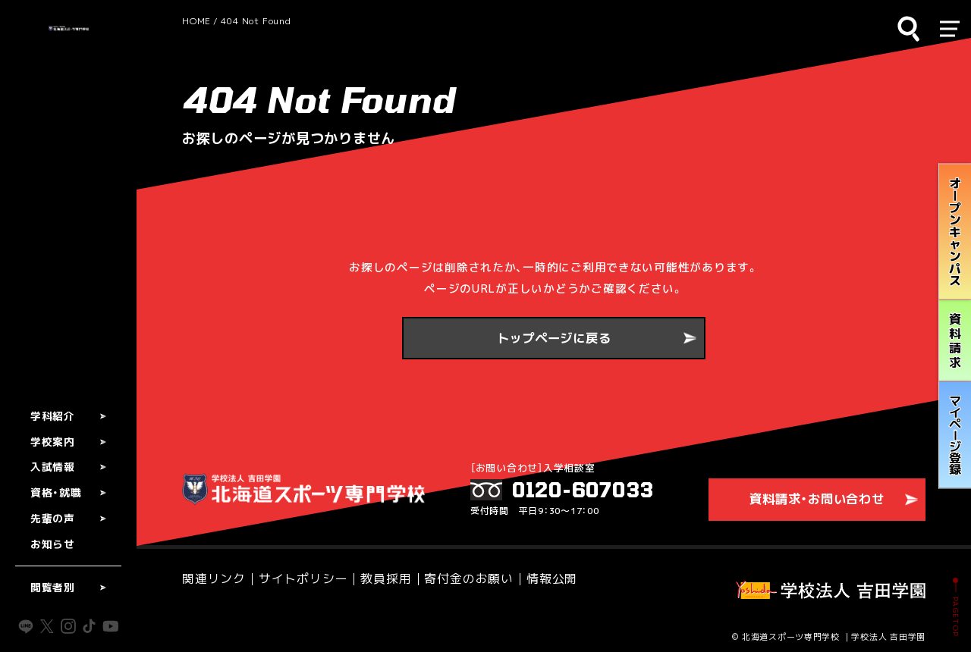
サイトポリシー (295, 575)
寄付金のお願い (450, 575)
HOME (195, 20)
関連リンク (212, 575)
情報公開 (527, 575)
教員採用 (373, 575)
